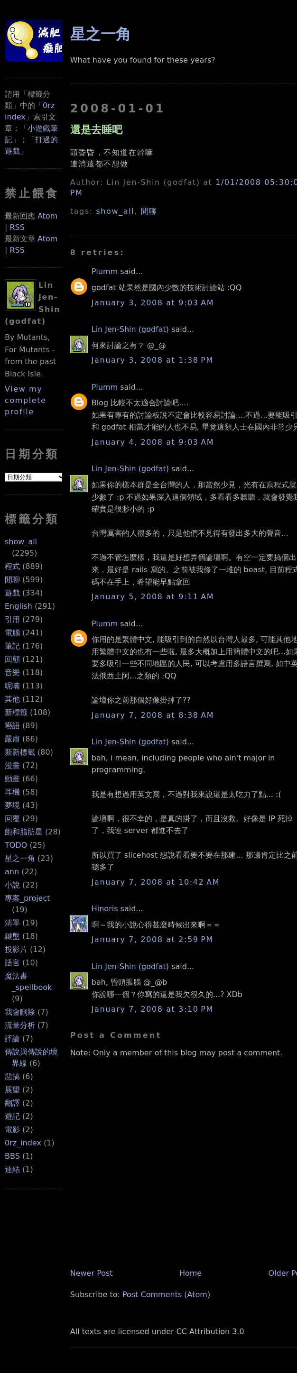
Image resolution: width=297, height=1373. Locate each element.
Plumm (105, 271)
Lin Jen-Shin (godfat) (130, 329)
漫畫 (12, 765)
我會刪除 (20, 1011)
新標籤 (16, 712)
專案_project (27, 898)
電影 (12, 1129)
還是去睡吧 (96, 129)
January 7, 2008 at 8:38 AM (153, 715)
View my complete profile (25, 400)
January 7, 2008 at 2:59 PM (152, 939)
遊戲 (12, 592)
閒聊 (12, 579)
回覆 (12, 818)
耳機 (12, 791)
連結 (12, 1169)
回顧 (12, 659)
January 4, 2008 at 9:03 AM (153, 442)
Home (190, 1273)
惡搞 (12, 1076)
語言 (12, 962)
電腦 (12, 632)
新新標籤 (20, 752)
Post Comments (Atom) (166, 1294)
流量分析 (20, 1025)
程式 (12, 566)
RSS (16, 227)
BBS (12, 1156)
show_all (21, 541)
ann (12, 871)
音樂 (12, 672)
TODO (16, 845)
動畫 (12, 778)
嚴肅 (12, 738)
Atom (47, 215)
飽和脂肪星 (24, 831)
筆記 (12, 645)
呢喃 (12, 685)
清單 (12, 922)
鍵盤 (12, 936)
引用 (12, 619)
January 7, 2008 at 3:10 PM (152, 1009)
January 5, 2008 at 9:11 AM (153, 596)
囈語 (12, 725)
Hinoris (105, 908)
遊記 (12, 1116)
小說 (12, 884)
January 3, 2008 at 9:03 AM (153, 302)
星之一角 (20, 858)
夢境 (12, 805)
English (18, 606)
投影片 (16, 949)
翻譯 (12, 1103)
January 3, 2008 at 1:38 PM (152, 360)
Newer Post (91, 1273)
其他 (12, 699)
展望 (12, 1089)
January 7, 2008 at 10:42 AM (156, 882)
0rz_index (23, 1142)
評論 (12, 1038)
